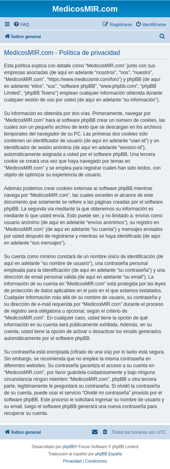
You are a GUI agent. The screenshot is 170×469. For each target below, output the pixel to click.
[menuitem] (21, 24)
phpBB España (108, 454)
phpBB (68, 447)
